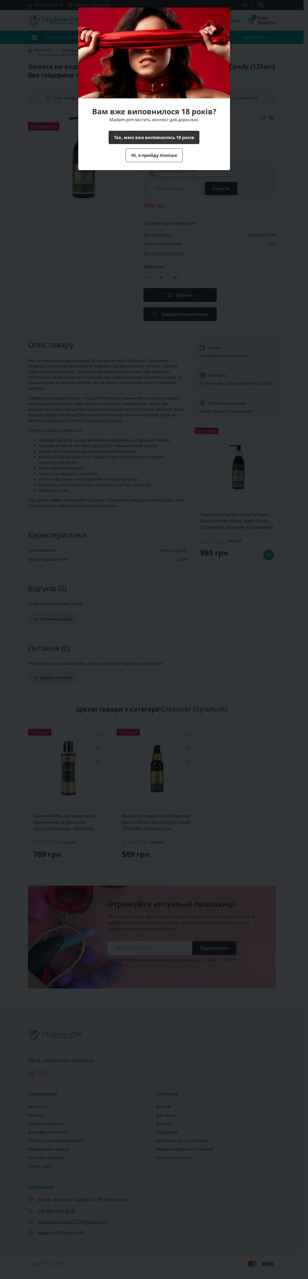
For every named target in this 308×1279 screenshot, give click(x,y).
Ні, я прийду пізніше (154, 155)
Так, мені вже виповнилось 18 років (154, 137)
